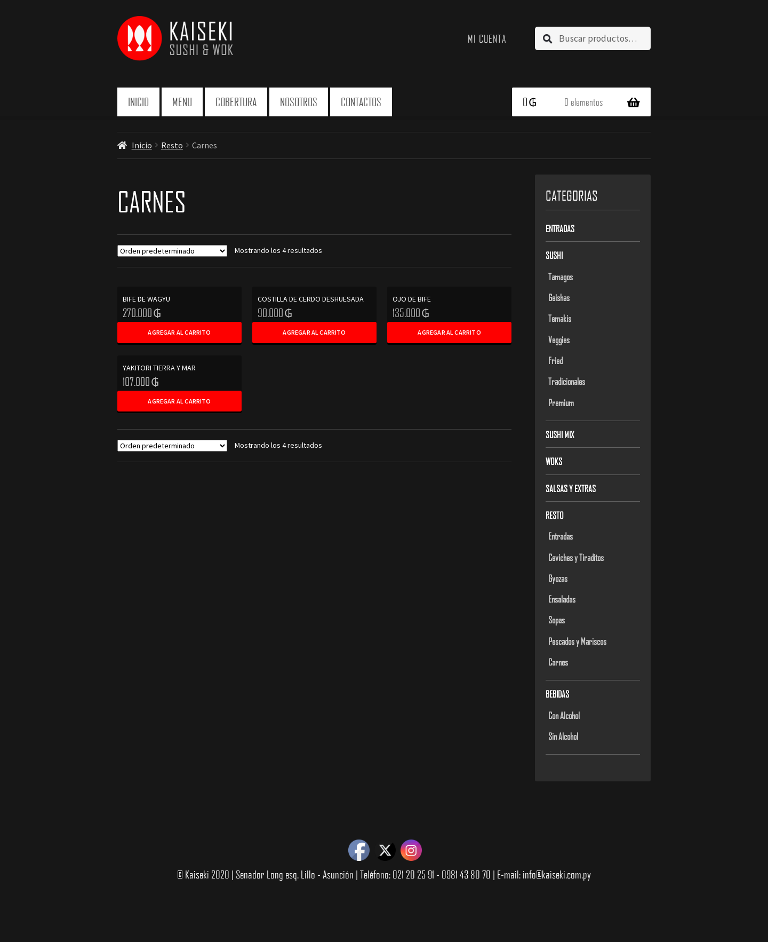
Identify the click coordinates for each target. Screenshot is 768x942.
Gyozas (557, 578)
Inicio (138, 101)
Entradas (560, 228)
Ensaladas (561, 599)
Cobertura (236, 101)
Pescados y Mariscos (577, 641)
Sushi (554, 255)
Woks (554, 461)
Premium (561, 402)
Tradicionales (566, 381)
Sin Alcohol (563, 736)
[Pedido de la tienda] (172, 251)
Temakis (559, 318)
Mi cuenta (487, 38)
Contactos (361, 101)
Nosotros (298, 101)
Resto (172, 145)
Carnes (558, 662)
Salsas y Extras (571, 488)
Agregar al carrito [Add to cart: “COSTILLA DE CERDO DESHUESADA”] (314, 332)
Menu (182, 101)
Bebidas (557, 694)
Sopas (556, 620)
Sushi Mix (560, 434)
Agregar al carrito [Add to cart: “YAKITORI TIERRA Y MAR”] (179, 401)
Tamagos (560, 276)
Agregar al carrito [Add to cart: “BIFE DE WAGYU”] (179, 332)
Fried (555, 360)
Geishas (559, 297)
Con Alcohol (564, 715)
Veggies (559, 339)
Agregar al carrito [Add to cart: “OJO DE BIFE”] (449, 332)
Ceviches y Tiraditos (576, 557)
